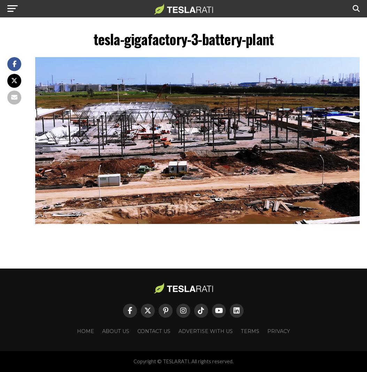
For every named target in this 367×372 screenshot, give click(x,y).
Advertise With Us (205, 331)
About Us (115, 331)
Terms (250, 331)
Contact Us (153, 331)
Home (85, 331)
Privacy (278, 331)
